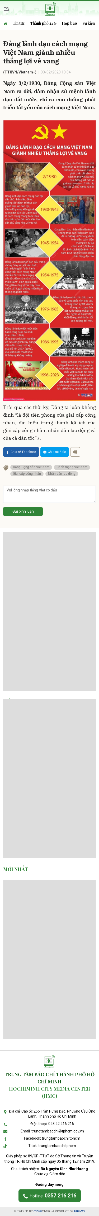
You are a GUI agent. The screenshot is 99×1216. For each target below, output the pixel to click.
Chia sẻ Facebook (21, 452)
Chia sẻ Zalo (54, 452)
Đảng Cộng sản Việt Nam (31, 467)
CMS (42, 1211)
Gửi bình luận (23, 511)
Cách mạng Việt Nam (71, 467)
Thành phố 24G (43, 23)
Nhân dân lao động (62, 474)
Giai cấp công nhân (27, 474)
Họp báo (69, 23)
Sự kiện (88, 23)
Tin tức (19, 23)
